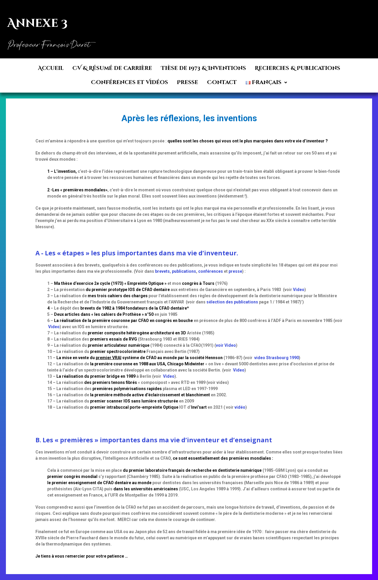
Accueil (50, 68)
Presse (187, 82)
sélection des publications (232, 302)
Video (298, 289)
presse (235, 271)
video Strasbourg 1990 (276, 357)
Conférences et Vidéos (129, 82)
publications (184, 271)
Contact (222, 82)
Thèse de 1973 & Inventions (203, 68)
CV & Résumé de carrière (112, 68)
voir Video (226, 345)
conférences (210, 271)
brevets (162, 271)
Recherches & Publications (297, 68)
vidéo (239, 407)
